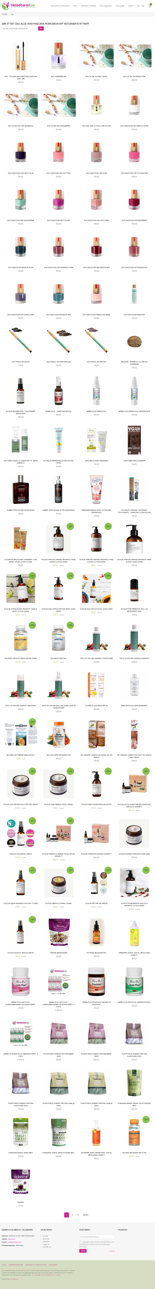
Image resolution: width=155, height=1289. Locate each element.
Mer (138, 6)
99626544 (11, 1239)
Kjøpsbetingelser (16, 1265)
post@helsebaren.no (14, 1242)
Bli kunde (46, 1239)
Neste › (86, 1215)
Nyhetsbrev (53, 1265)
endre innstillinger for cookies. (51, 1275)
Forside (45, 1236)
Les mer (112, 1251)
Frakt (4, 1265)
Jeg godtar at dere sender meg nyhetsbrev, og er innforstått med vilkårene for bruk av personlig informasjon (96, 1244)
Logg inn (46, 1244)
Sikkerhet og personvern (35, 1265)
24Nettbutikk (14, 1279)
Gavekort (46, 1241)
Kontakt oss (47, 1247)
